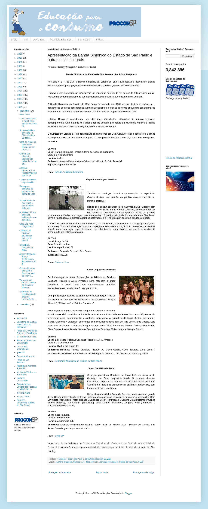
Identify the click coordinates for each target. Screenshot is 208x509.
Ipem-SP (21, 352)
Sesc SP (59, 435)
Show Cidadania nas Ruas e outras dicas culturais (27, 204)
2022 (20, 70)
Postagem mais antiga (143, 472)
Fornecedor (84, 39)
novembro (25, 304)
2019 (20, 82)
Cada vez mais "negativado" (26, 225)
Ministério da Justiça (26, 337)
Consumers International (22, 347)
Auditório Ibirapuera (64, 462)
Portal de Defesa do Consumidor (26, 341)
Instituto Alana (23, 393)
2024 (20, 62)
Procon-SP (22, 318)
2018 (20, 87)
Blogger (128, 493)
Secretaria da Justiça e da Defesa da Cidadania (26, 324)
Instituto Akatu (23, 396)
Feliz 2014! (24, 114)
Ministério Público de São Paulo (26, 373)
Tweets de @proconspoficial (179, 158)
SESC (140, 462)
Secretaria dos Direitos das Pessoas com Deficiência (27, 387)
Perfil (25, 39)
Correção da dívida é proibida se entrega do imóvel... (25, 235)
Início (14, 39)
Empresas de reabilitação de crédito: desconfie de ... (27, 295)
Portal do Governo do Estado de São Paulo (27, 332)
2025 (20, 58)
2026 (20, 54)
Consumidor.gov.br (25, 356)
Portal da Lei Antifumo (23, 361)
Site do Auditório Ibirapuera (69, 172)
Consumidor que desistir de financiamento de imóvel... (27, 272)
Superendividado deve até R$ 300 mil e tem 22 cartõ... (27, 134)
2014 (20, 103)
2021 (20, 74)
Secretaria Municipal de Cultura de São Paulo (118, 462)
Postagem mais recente (59, 472)
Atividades (39, 39)
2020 (20, 78)
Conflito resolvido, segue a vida (27, 180)
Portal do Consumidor (22, 379)
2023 (20, 66)
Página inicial (102, 472)
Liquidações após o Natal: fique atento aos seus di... (28, 122)
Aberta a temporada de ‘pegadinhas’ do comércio (28, 172)
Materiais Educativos (61, 39)
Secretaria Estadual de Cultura (101, 443)
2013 (20, 107)
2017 (20, 91)
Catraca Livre (62, 262)
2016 (20, 95)
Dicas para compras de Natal (26, 247)
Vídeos (100, 39)
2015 (20, 99)
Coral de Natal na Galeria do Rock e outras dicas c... (27, 146)
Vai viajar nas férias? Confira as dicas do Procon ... (27, 284)
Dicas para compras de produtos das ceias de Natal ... (27, 191)
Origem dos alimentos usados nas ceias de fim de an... (27, 159)
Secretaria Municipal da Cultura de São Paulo (78, 361)
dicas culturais (92, 462)
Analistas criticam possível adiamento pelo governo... (27, 216)
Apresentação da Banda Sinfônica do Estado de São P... (27, 259)
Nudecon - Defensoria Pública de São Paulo (26, 402)
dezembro (25, 111)
